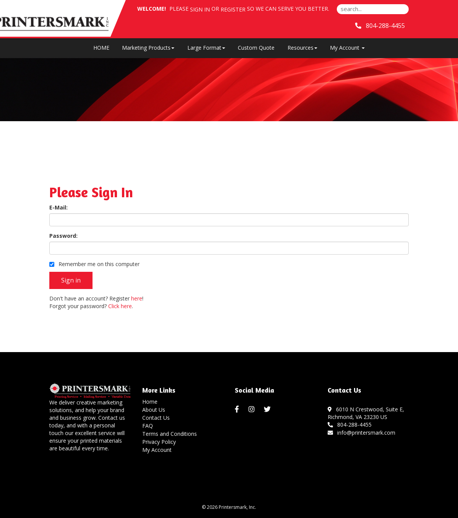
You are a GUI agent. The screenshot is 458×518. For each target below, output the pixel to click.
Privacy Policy (159, 441)
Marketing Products (148, 47)
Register (233, 9)
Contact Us (156, 417)
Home (150, 401)
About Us (153, 409)
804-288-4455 (350, 424)
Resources (302, 47)
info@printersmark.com (362, 432)
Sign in (200, 9)
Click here (120, 306)
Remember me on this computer (94, 264)
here (136, 298)
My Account (157, 449)
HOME (101, 47)
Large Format (206, 47)
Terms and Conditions (169, 433)
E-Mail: (58, 207)
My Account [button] (347, 47)
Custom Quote (256, 47)
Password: (63, 235)
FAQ (147, 425)
